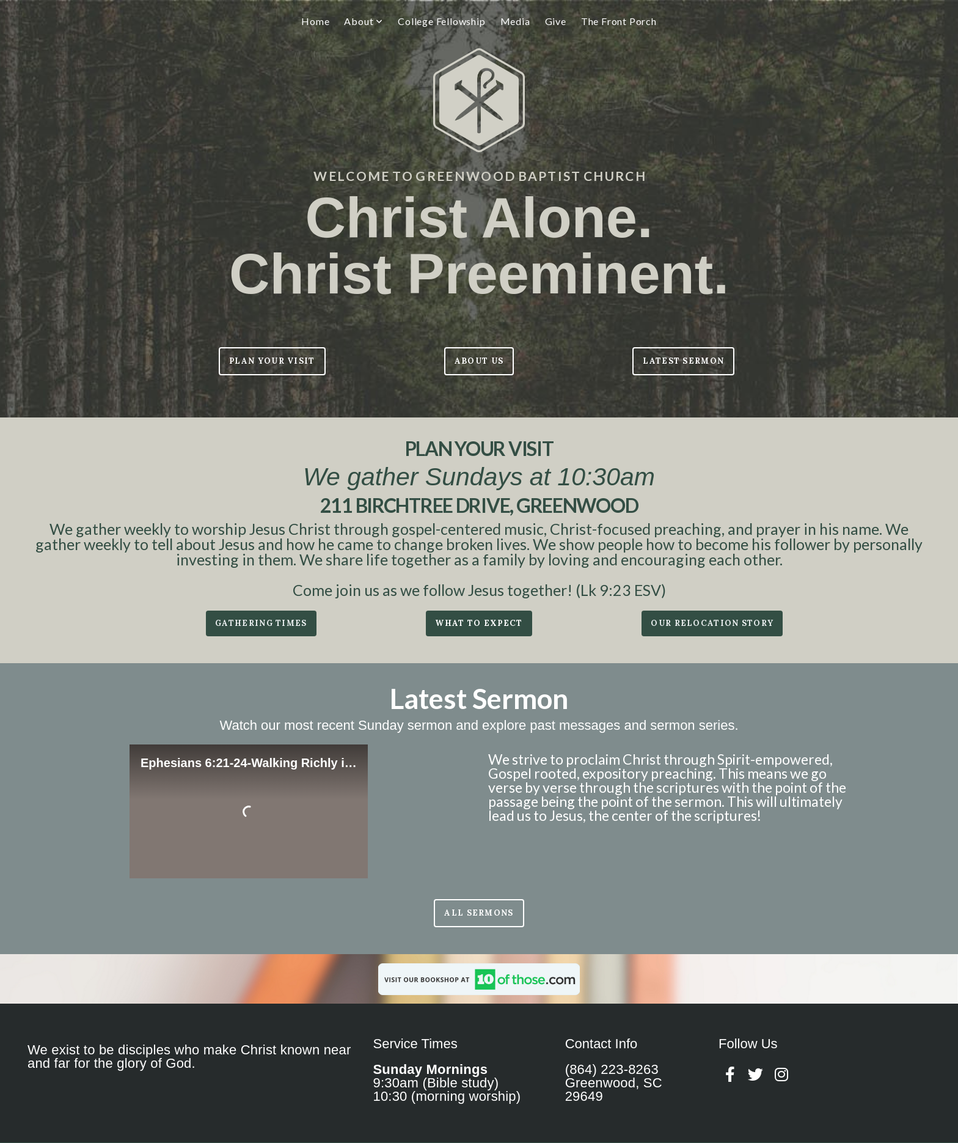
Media (515, 21)
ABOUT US (479, 361)
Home (315, 21)
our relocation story (712, 623)
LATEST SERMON (683, 361)
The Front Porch (619, 21)
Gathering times (261, 623)
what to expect (478, 623)
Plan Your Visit (272, 361)
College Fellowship (441, 21)
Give (555, 21)
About (363, 21)
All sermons (478, 913)
